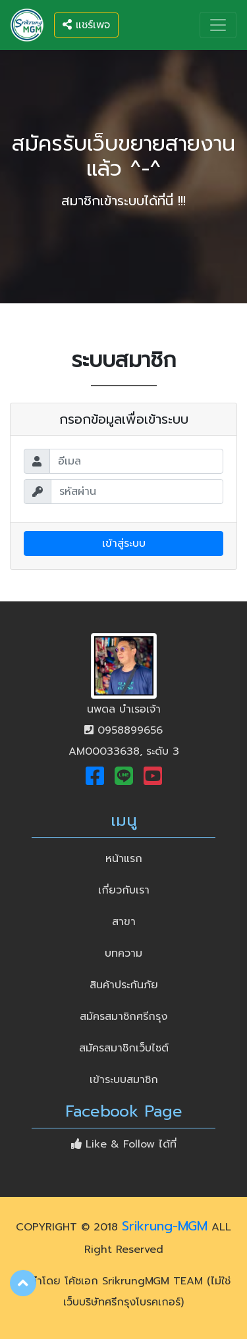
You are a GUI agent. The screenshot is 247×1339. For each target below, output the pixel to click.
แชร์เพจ (86, 25)
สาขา (124, 922)
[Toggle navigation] (218, 25)
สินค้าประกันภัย (124, 985)
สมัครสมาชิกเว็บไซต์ (124, 1048)
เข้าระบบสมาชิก (124, 1080)
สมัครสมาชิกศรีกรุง (123, 1016)
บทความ (123, 953)
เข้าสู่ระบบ (124, 543)
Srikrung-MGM (164, 1226)
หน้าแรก (146, 857)
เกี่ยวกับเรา (124, 890)
